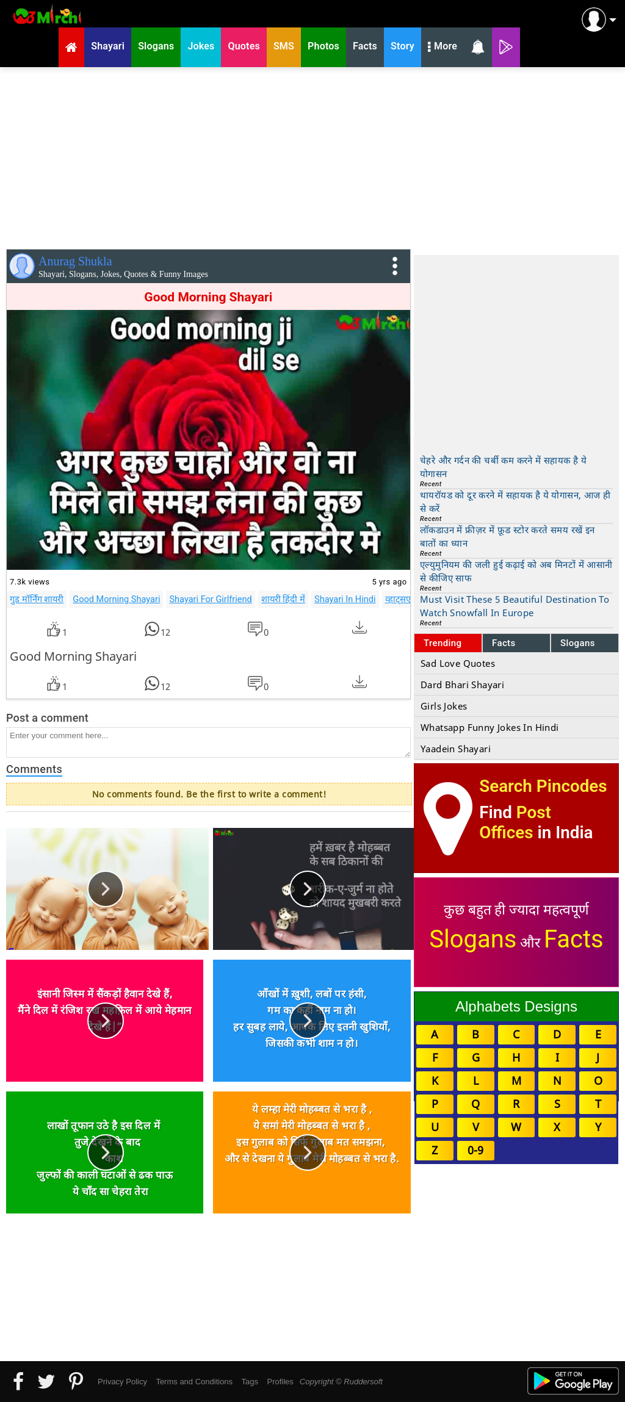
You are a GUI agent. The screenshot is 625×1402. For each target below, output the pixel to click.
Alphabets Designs (516, 1006)
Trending (443, 643)
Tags (250, 1381)
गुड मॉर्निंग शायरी (36, 599)
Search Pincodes (543, 786)
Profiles (280, 1381)
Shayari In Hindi (345, 599)
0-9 (475, 1150)
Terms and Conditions (194, 1381)
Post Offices (515, 822)
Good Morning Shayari (116, 599)
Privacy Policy (122, 1381)
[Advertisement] (312, 155)
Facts (504, 643)
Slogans (577, 643)
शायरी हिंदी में (283, 599)
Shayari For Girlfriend (210, 599)
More (442, 48)
